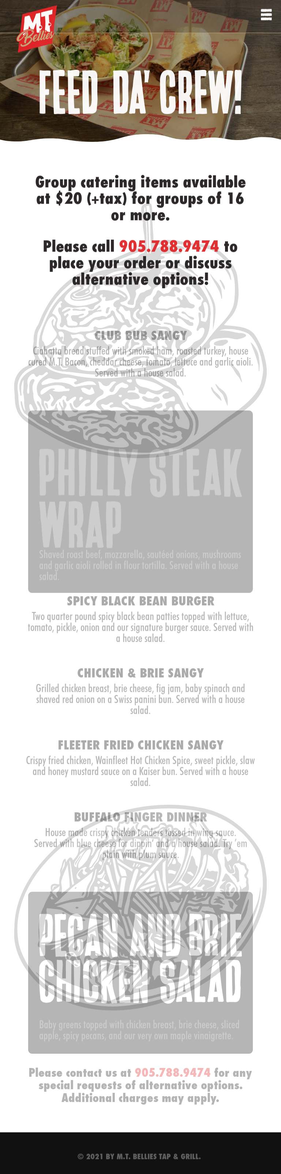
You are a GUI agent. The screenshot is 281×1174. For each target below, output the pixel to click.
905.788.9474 (169, 251)
